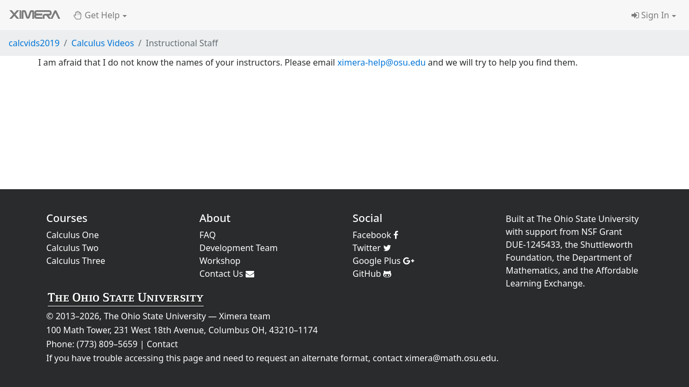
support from (552, 232)
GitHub (372, 274)
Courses (67, 218)
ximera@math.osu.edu (450, 358)
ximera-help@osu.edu (382, 62)
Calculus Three (75, 261)
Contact (162, 344)
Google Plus (383, 261)
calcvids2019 (34, 43)
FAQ (207, 235)
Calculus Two (72, 248)
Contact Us (226, 274)
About (215, 218)
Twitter (372, 248)
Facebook (375, 235)
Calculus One (72, 235)
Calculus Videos (102, 43)
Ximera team (245, 316)
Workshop (219, 261)
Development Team (238, 248)
